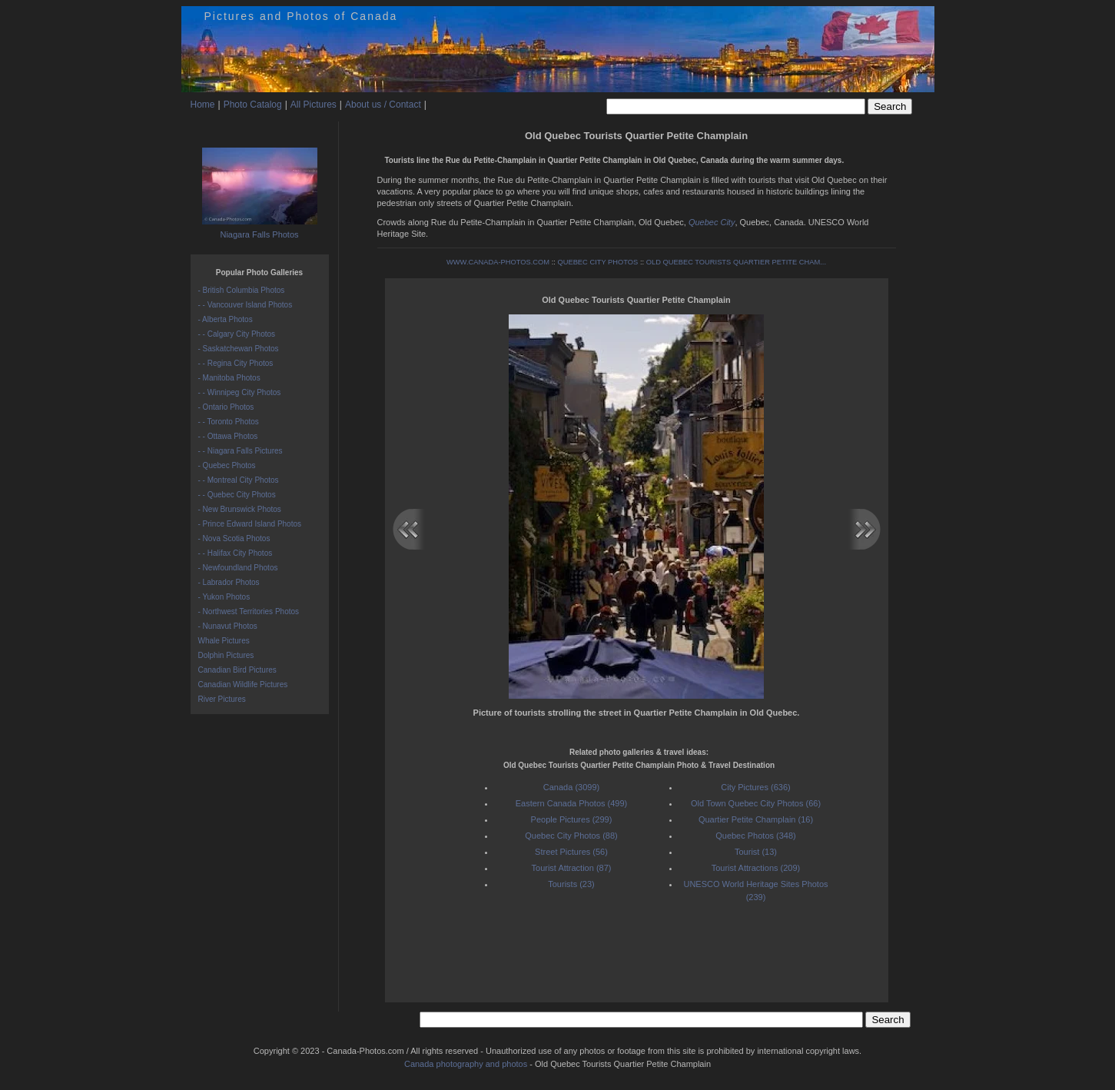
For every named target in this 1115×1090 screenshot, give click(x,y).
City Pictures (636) (755, 787)
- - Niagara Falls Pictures (240, 451)
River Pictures (222, 699)
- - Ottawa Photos (228, 436)
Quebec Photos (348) (755, 835)
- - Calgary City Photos (237, 334)
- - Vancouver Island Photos (245, 305)
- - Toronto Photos (228, 421)
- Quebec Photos (227, 465)
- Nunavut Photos (227, 626)
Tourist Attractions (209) (756, 867)
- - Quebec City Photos (237, 494)
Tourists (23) (571, 884)
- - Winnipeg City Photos (239, 392)
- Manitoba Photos (229, 378)
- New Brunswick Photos (239, 509)
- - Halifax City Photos (235, 553)
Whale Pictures (224, 640)
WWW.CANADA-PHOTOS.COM (497, 262)
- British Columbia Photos (241, 290)
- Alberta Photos (225, 319)
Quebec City (712, 222)
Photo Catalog (253, 104)
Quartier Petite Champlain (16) (756, 819)
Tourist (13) (756, 851)
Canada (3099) (571, 787)
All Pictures (313, 104)
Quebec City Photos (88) (571, 835)
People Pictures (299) (571, 819)
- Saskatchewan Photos (238, 348)
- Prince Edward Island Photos (250, 524)
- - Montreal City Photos (238, 480)
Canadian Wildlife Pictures (243, 684)
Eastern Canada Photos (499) (572, 803)
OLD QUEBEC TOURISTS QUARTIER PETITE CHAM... (736, 262)
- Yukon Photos (224, 597)
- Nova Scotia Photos (234, 538)
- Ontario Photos (226, 407)
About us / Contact (383, 104)
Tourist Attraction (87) (572, 867)
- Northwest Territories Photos (249, 611)
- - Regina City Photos (236, 363)
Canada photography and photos (465, 1063)
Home (203, 104)
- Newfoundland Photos (238, 567)
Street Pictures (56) (571, 851)
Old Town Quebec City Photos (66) (756, 803)
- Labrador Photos (229, 582)
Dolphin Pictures (226, 655)
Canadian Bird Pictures (237, 670)
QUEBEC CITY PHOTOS (597, 262)
